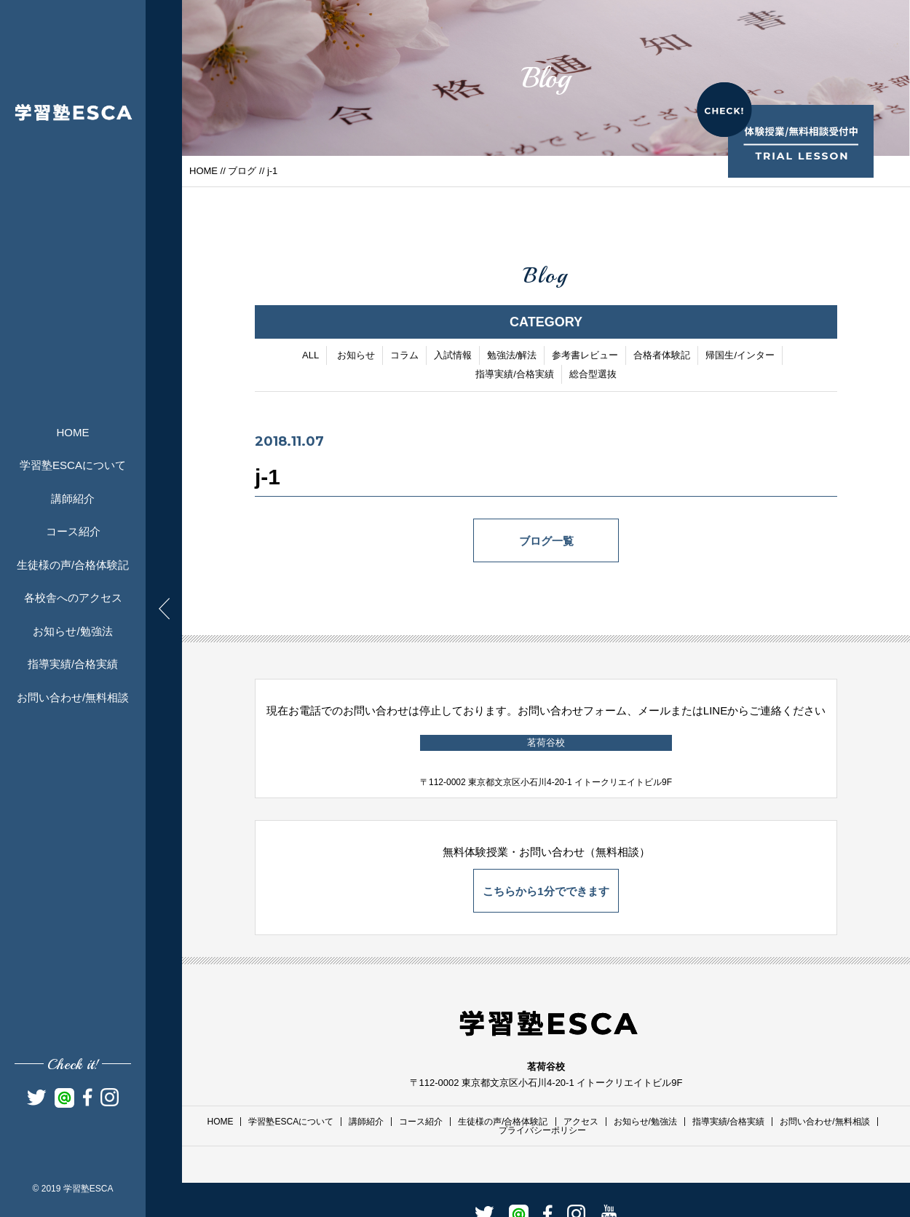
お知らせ (356, 356)
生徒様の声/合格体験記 (73, 565)
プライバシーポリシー (542, 1130)
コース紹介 (73, 531)
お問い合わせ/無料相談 (73, 697)
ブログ (242, 170)
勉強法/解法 (512, 356)
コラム (404, 356)
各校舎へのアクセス (73, 597)
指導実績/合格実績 (73, 664)
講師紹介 (73, 498)
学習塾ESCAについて (73, 465)
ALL (310, 356)
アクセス (580, 1121)
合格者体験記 (661, 356)
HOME (73, 432)
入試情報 (453, 356)
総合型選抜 (593, 375)
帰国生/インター (740, 356)
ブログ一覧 (546, 542)
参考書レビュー (585, 356)
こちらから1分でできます (546, 891)
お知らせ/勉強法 (72, 631)
